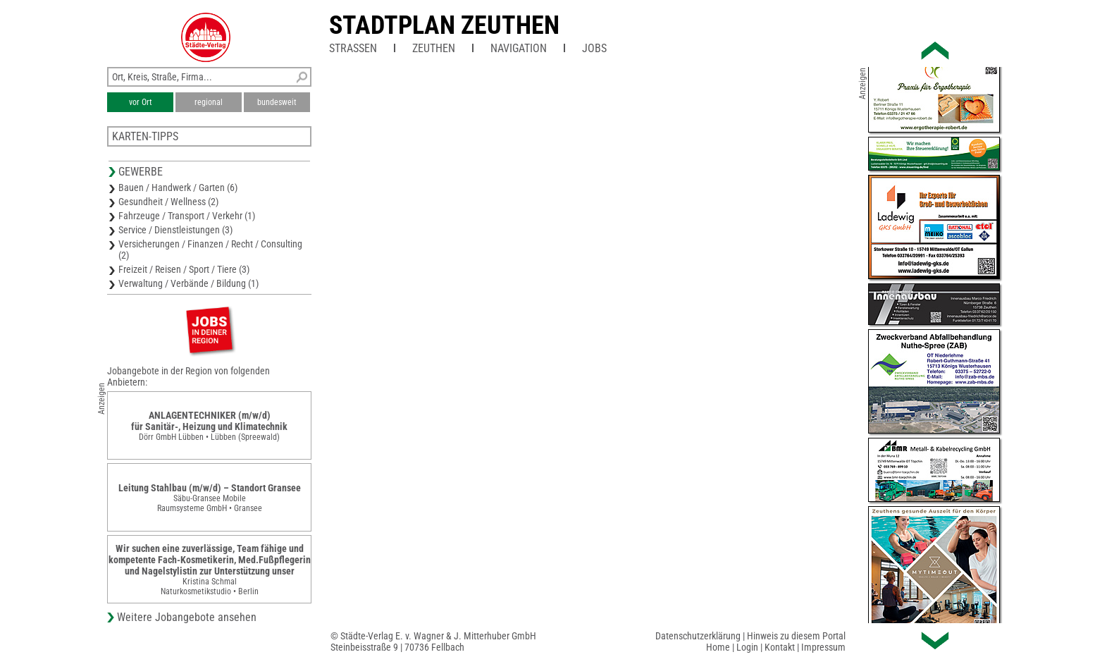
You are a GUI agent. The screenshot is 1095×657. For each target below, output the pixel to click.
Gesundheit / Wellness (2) (168, 201)
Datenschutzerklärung (698, 635)
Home (718, 647)
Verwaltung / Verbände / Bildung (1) (188, 283)
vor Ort (140, 102)
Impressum (823, 647)
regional (208, 102)
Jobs (594, 48)
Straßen (353, 48)
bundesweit (277, 102)
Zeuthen (433, 48)
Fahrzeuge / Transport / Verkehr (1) (186, 215)
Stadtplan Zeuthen (444, 25)
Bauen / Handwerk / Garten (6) (177, 187)
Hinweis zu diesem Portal (796, 635)
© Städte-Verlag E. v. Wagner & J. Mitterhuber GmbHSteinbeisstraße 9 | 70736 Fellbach (433, 641)
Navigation (518, 48)
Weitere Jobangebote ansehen (186, 617)
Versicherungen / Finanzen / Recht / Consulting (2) (210, 249)
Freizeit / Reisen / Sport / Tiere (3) (183, 269)
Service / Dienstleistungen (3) (175, 229)
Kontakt (780, 647)
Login (747, 647)
